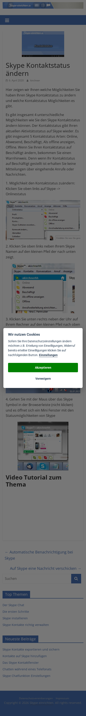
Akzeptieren (43, 367)
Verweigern (43, 378)
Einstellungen (48, 355)
